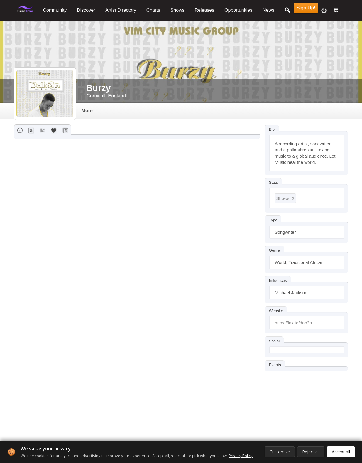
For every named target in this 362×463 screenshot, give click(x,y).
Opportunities (238, 10)
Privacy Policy (241, 455)
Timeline (95, 110)
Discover (86, 10)
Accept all (341, 451)
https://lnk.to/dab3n (293, 322)
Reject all (310, 451)
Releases (204, 10)
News (268, 10)
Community (55, 10)
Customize (280, 451)
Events (275, 365)
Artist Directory (120, 10)
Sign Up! (305, 8)
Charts (153, 10)
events (130, 110)
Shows (177, 10)
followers (167, 110)
